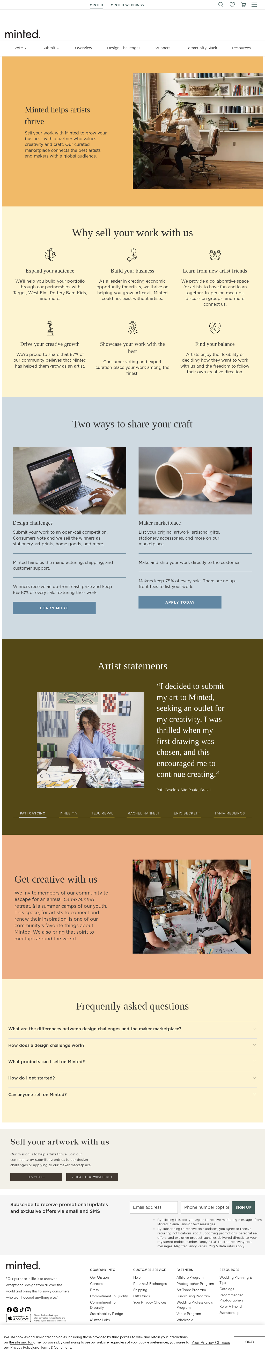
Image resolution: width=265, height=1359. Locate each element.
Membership (229, 1312)
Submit (51, 46)
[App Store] (18, 1320)
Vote (20, 46)
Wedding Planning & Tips (235, 1280)
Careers (96, 1283)
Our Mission (99, 1277)
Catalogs (226, 1288)
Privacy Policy (21, 1354)
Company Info (102, 1270)
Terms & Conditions (56, 1354)
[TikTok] (22, 1310)
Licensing (183, 1326)
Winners (163, 48)
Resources (241, 48)
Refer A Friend (230, 1306)
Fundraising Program (193, 1295)
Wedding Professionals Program (194, 1305)
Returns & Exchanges (150, 1283)
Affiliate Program (190, 1277)
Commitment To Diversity (103, 1305)
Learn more (54, 608)
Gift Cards (141, 1295)
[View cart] (243, 5)
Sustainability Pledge (106, 1313)
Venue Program (188, 1313)
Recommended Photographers (231, 1297)
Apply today (180, 602)
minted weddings (127, 5)
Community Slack (201, 48)
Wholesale (184, 1319)
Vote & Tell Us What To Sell (92, 1177)
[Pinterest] (15, 1310)
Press (94, 1289)
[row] (132, 131)
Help (137, 1277)
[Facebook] (9, 1310)
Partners (184, 1270)
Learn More (36, 1177)
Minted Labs (100, 1319)
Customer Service (149, 1270)
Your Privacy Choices (149, 1302)
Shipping (140, 1289)
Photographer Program (195, 1283)
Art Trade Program (191, 1289)
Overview (83, 48)
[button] (221, 5)
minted (96, 5)
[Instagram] (28, 1310)
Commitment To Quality (109, 1295)
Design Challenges (123, 48)
